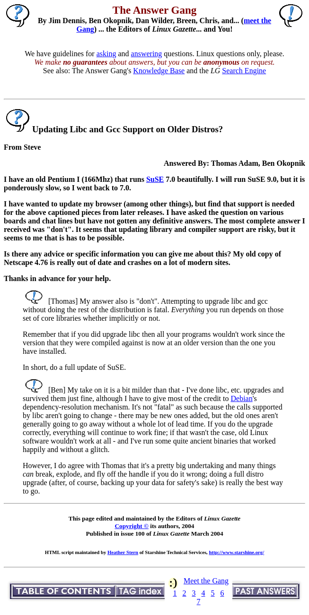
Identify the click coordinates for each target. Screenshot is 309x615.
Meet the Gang (206, 581)
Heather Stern (122, 552)
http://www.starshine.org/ (236, 552)
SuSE (155, 179)
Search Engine (244, 71)
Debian (241, 398)
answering (146, 54)
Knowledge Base (159, 71)
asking (106, 54)
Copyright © (131, 526)
